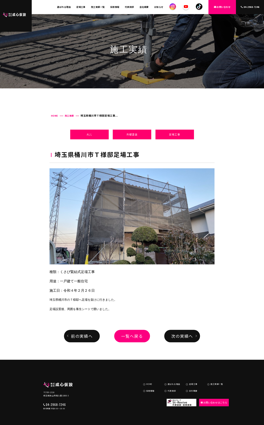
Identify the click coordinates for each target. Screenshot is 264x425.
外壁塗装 (132, 134)
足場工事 (80, 6)
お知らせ (158, 6)
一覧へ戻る (132, 336)
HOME (54, 115)
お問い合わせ (222, 6)
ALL (89, 134)
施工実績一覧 (98, 6)
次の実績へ (182, 336)
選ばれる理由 (64, 6)
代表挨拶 (129, 6)
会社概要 (144, 6)
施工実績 (69, 115)
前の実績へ (82, 336)
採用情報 (114, 6)
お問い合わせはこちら (212, 391)
